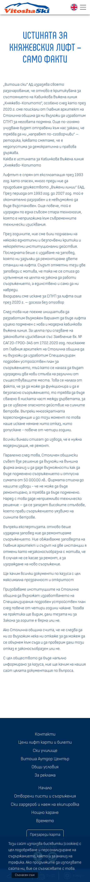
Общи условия (45, 767)
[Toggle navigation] (83, 7)
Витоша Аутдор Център (45, 759)
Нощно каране (45, 812)
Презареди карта (45, 835)
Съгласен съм (25, 875)
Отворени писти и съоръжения (45, 796)
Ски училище (45, 750)
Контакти (45, 734)
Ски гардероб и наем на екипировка (45, 804)
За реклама (45, 775)
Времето (45, 820)
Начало (45, 787)
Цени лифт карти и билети (45, 742)
